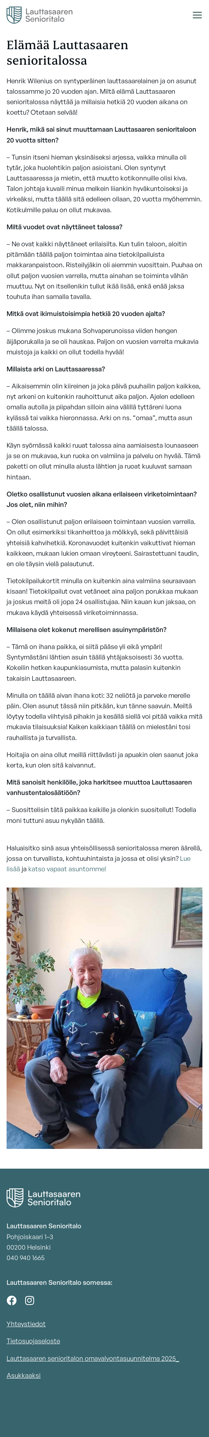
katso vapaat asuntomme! (67, 869)
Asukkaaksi (24, 1375)
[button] (197, 15)
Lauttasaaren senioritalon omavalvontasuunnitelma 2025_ (93, 1358)
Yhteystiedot (26, 1324)
